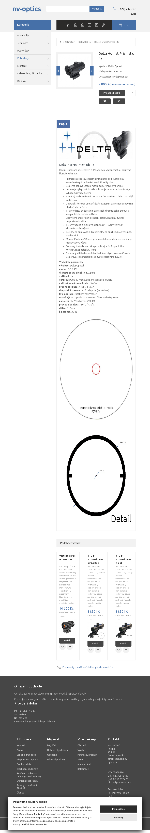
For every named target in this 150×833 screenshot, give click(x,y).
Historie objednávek (57, 750)
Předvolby (118, 817)
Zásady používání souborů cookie (30, 824)
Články (20, 792)
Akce (80, 759)
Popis (63, 123)
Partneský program (87, 754)
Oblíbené (52, 754)
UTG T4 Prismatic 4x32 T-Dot (123, 559)
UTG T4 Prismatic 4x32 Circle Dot (95, 559)
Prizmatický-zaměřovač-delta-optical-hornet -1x (88, 667)
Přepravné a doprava (27, 759)
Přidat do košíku (111, 93)
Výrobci (81, 750)
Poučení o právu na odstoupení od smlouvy (29, 774)
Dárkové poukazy (56, 759)
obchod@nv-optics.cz (119, 782)
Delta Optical (85, 42)
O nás (20, 750)
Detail (67, 640)
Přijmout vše (118, 809)
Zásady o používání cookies (27, 786)
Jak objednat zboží (26, 754)
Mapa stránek (85, 764)
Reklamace (83, 769)
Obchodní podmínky (27, 769)
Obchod (82, 745)
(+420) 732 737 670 (124, 11)
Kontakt (21, 745)
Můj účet (51, 745)
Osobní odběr (24, 764)
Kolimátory (70, 42)
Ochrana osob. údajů (27, 780)
